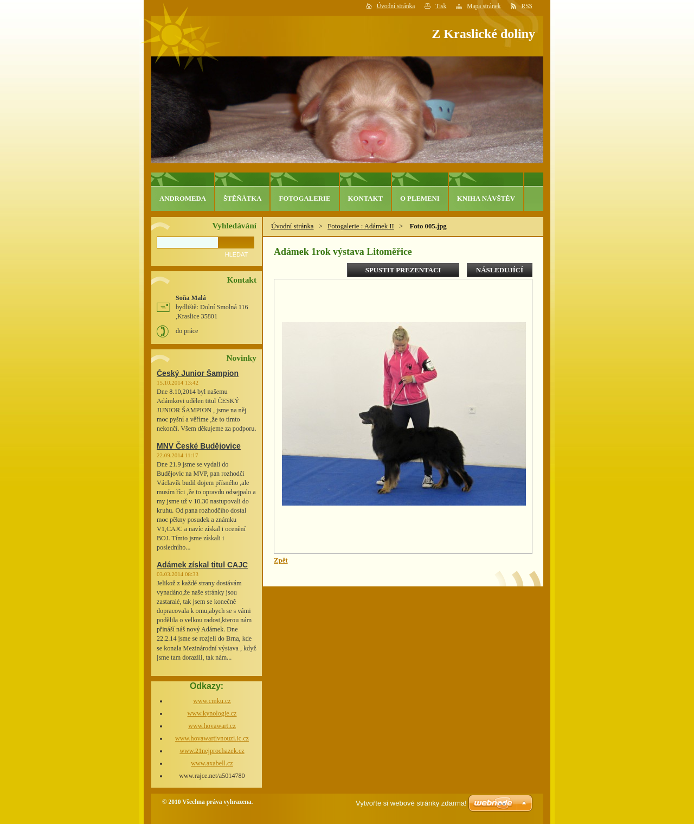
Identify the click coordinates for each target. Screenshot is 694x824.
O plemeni (420, 198)
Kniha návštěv (486, 198)
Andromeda (182, 198)
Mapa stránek (483, 6)
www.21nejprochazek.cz (211, 751)
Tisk (440, 6)
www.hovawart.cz (212, 726)
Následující (499, 270)
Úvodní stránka (396, 6)
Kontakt (365, 198)
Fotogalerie (304, 198)
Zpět (281, 560)
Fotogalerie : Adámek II (360, 226)
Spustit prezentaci (403, 270)
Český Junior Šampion (198, 373)
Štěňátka (242, 198)
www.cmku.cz (211, 701)
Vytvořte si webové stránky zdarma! (411, 803)
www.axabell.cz (212, 763)
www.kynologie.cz (211, 713)
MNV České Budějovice (199, 446)
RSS (527, 6)
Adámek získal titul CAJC (202, 564)
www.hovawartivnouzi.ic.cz (212, 738)
